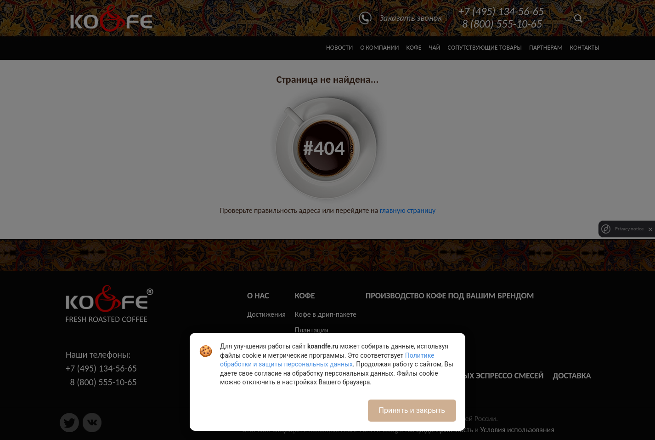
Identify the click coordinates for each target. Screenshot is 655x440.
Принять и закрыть (412, 410)
